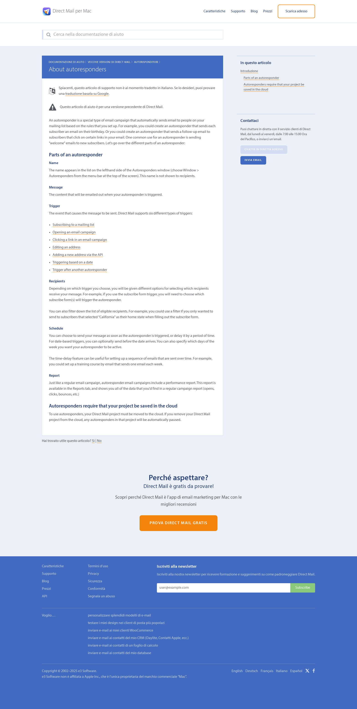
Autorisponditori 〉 (148, 62)
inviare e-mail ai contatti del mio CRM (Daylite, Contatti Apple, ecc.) (138, 638)
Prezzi (267, 11)
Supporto (238, 11)
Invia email (253, 160)
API (44, 596)
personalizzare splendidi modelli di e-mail (119, 615)
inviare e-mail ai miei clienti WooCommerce (120, 630)
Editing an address (66, 247)
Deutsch (251, 671)
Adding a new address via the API (78, 255)
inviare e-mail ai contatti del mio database (119, 653)
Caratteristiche (214, 11)
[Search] (48, 35)
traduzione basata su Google (87, 94)
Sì (93, 441)
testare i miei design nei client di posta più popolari (126, 623)
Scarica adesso (296, 11)
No (99, 441)
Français (267, 671)
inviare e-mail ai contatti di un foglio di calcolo (123, 645)
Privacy (93, 574)
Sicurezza (95, 581)
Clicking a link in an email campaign (80, 240)
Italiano (282, 671)
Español (296, 671)
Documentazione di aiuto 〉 (68, 62)
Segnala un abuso (101, 596)
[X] (307, 671)
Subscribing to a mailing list (73, 225)
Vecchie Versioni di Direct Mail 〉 (111, 62)
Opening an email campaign (74, 232)
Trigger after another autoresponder (80, 270)
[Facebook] (313, 671)
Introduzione (249, 71)
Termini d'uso (98, 566)
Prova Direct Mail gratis (178, 523)
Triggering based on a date (73, 262)
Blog (254, 11)
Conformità (96, 589)
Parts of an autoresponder (261, 78)
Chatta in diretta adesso (264, 149)
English (237, 671)
